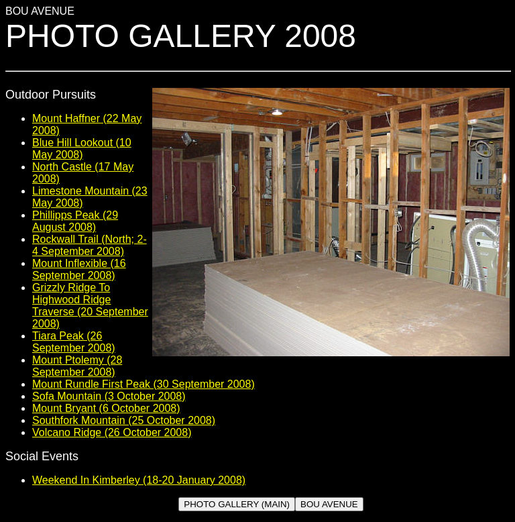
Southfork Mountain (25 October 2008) (123, 420)
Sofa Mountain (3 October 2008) (109, 396)
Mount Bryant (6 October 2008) (106, 408)
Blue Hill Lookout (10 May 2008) (81, 148)
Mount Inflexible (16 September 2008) (79, 269)
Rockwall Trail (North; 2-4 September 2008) (89, 245)
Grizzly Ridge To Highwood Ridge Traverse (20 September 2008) (90, 305)
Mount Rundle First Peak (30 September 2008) (143, 384)
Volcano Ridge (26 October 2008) (111, 432)
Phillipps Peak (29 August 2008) (75, 221)
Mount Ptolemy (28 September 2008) (77, 366)
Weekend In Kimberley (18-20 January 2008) (138, 480)
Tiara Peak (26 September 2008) (73, 342)
